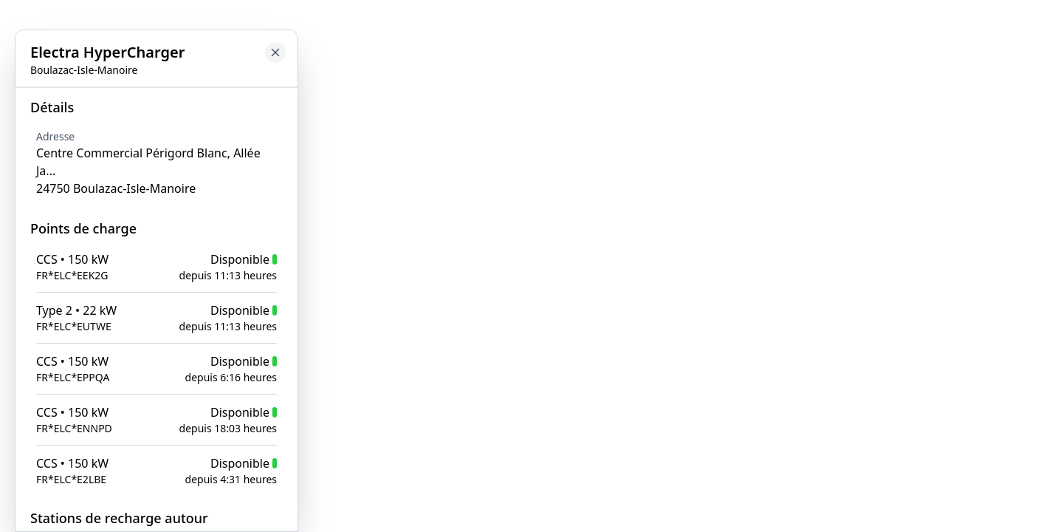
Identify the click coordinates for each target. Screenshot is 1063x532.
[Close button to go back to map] (12, 101)
